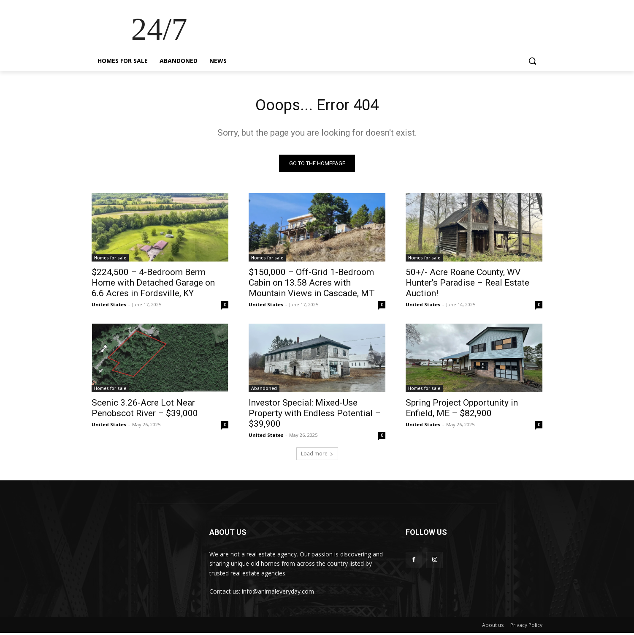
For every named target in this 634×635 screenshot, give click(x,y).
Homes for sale (110, 260)
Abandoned (264, 390)
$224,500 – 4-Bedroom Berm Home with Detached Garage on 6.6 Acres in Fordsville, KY (153, 284)
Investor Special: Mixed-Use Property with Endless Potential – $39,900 (315, 415)
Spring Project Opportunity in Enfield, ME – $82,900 (462, 410)
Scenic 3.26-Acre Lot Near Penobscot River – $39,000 (145, 410)
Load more (317, 455)
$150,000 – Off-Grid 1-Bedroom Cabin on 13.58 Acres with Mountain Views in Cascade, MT (312, 284)
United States (109, 306)
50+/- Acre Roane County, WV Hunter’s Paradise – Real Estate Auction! (467, 284)
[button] (532, 61)
